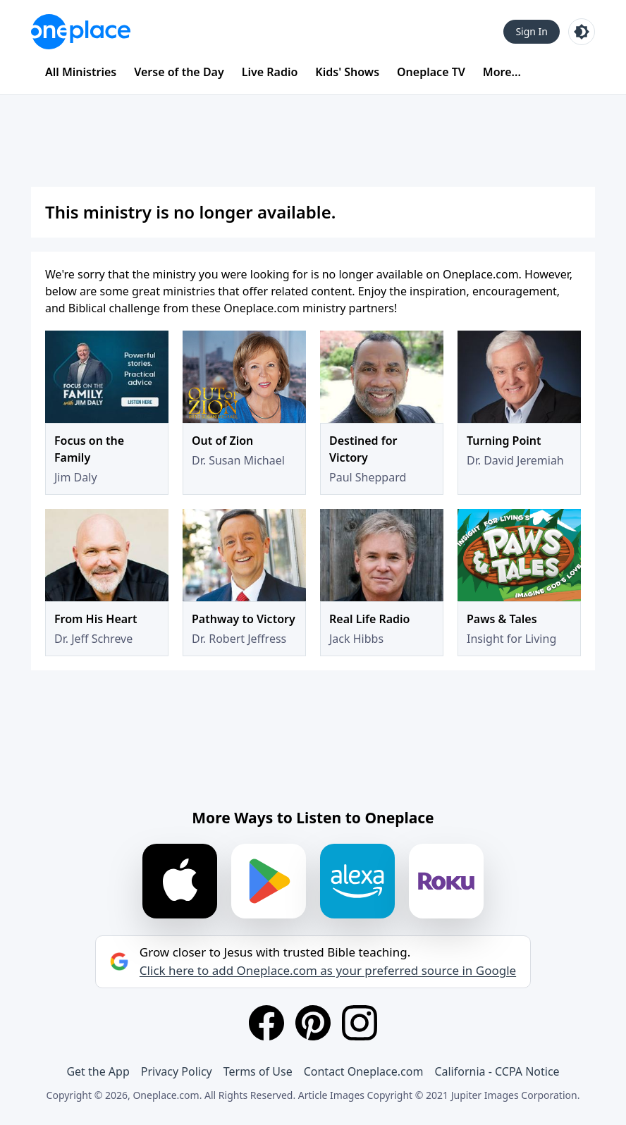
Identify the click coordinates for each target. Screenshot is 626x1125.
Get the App (97, 1071)
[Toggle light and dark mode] (581, 31)
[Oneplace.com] (80, 31)
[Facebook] (266, 1022)
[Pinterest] (313, 1022)
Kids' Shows (347, 72)
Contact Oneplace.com (364, 1071)
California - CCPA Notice (496, 1071)
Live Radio (270, 72)
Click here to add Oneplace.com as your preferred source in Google (328, 970)
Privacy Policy (176, 1071)
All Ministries (80, 72)
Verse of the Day (179, 72)
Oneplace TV (431, 72)
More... (502, 72)
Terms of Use (258, 1071)
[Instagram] (359, 1022)
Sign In (531, 31)
